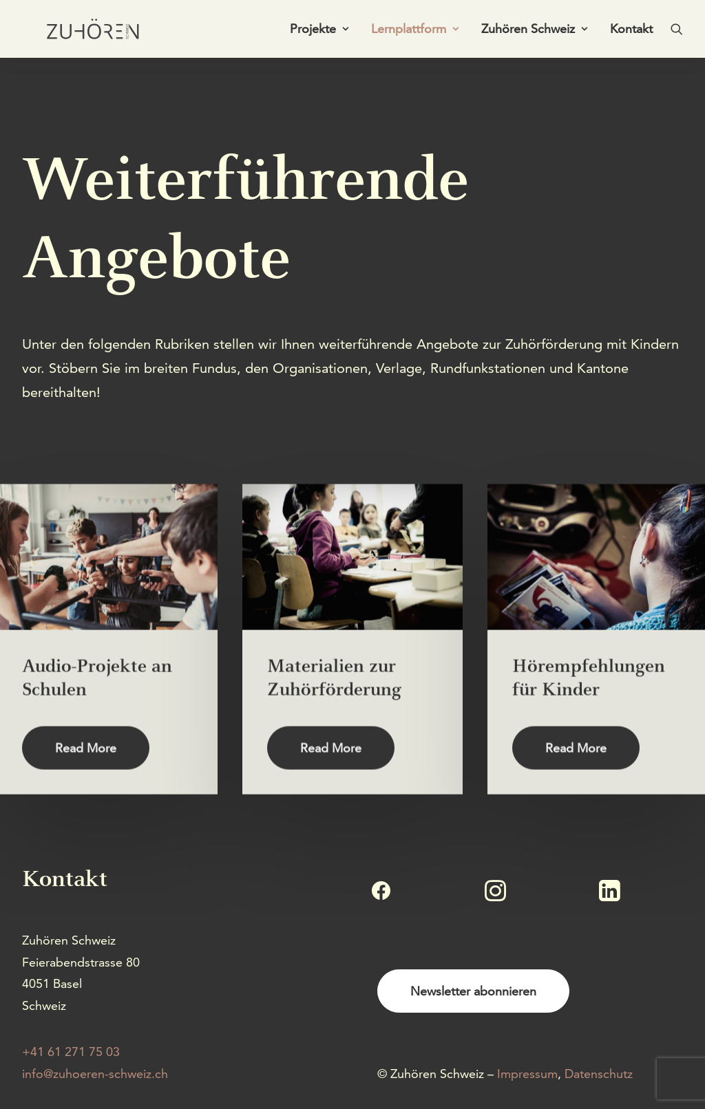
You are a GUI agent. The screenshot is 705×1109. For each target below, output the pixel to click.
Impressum (527, 1073)
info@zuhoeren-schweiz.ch (95, 1073)
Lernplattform (415, 32)
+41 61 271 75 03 (71, 1051)
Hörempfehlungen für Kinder (588, 725)
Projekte (319, 32)
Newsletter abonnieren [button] (473, 991)
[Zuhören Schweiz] (83, 32)
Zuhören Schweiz (534, 32)
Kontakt (631, 32)
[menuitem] (319, 32)
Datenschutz (599, 1073)
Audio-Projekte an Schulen (97, 725)
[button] (677, 32)
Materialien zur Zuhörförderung (334, 725)
